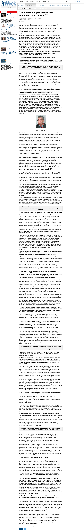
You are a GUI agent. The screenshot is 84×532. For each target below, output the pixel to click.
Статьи (34, 8)
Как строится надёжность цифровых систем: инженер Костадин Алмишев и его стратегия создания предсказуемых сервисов (8, 50)
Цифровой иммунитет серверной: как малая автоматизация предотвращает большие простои (9, 62)
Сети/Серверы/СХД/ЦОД (6, 7)
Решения (50, 8)
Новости (20, 1)
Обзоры (26, 1)
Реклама (44, 1)
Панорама (3, 11)
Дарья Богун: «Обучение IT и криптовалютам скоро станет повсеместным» (8, 39)
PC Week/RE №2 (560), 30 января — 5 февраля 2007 (30, 18)
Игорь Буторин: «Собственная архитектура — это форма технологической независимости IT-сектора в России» (8, 27)
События (32, 1)
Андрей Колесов (22, 19)
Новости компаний (42, 8)
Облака (58, 5)
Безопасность (66, 5)
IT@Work (38, 1)
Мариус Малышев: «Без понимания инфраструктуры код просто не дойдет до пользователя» (8, 16)
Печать (21, 528)
